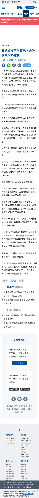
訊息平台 (23, 473)
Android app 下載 (26, 441)
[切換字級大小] (19, 65)
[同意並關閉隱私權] (37, 491)
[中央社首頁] (19, 7)
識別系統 (9, 469)
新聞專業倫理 (10, 476)
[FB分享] (3, 65)
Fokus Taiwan (10, 443)
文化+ (22, 448)
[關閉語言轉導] (37, 482)
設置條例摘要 (10, 473)
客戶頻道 (23, 469)
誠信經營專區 (10, 478)
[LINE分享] (9, 65)
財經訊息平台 (25, 476)
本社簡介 (9, 466)
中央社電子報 (25, 456)
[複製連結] (14, 65)
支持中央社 (30, 7)
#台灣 (5, 281)
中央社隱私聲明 (28, 493)
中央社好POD (25, 458)
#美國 (21, 281)
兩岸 (32, 13)
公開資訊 (9, 471)
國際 (26, 13)
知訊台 (23, 478)
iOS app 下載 (25, 438)
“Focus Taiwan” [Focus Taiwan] (26, 487)
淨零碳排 (23, 451)
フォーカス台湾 (11, 441)
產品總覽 (23, 466)
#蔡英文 (13, 281)
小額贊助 (19, 363)
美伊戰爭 (5, 13)
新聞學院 (23, 453)
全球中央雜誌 (25, 446)
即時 (13, 13)
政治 (19, 13)
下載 (34, 2)
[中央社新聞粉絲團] (19, 430)
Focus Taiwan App (27, 443)
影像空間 (23, 471)
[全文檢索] (36, 7)
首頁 (3, 45)
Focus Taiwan (10, 438)
